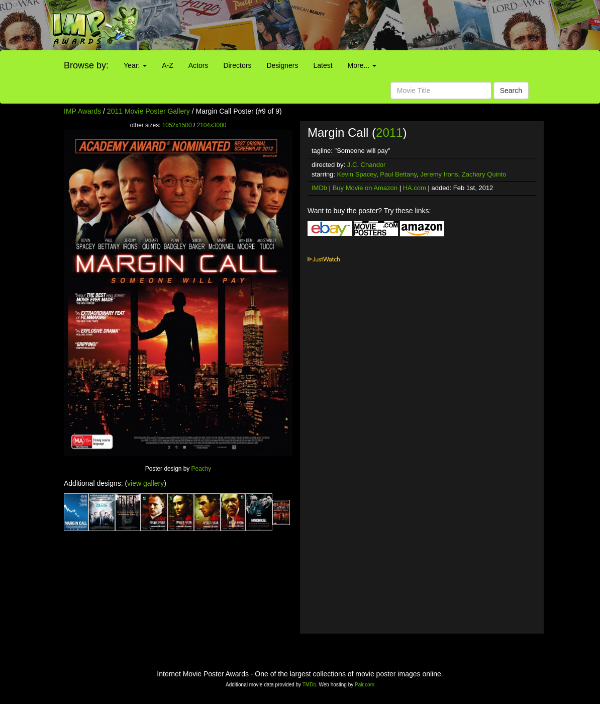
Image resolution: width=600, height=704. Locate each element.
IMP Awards (82, 111)
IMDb (319, 188)
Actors (198, 65)
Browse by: (86, 65)
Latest (322, 65)
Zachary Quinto (484, 174)
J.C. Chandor (366, 164)
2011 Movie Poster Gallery (148, 111)
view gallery (145, 483)
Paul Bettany (398, 174)
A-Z (167, 65)
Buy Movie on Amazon (365, 188)
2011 (389, 132)
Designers (282, 65)
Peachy (201, 468)
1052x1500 (177, 125)
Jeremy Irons (439, 174)
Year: (135, 65)
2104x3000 (212, 125)
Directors (237, 65)
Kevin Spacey (357, 174)
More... (362, 65)
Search (511, 90)
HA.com (414, 188)
